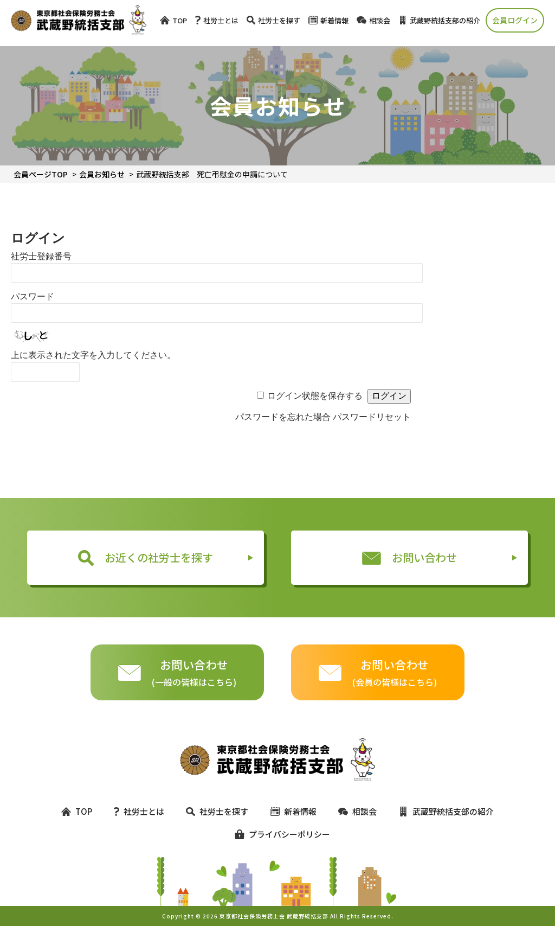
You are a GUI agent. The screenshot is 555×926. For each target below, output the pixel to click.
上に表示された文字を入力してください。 (93, 355)
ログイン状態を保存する (315, 395)
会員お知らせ (102, 174)
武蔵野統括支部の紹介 (439, 20)
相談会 (373, 20)
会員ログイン (515, 20)
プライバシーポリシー (277, 834)
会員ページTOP (41, 174)
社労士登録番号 (41, 256)
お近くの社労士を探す (145, 558)
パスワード (32, 296)
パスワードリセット (372, 417)
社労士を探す (273, 20)
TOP (173, 20)
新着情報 (328, 20)
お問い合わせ (409, 557)
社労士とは (216, 20)
